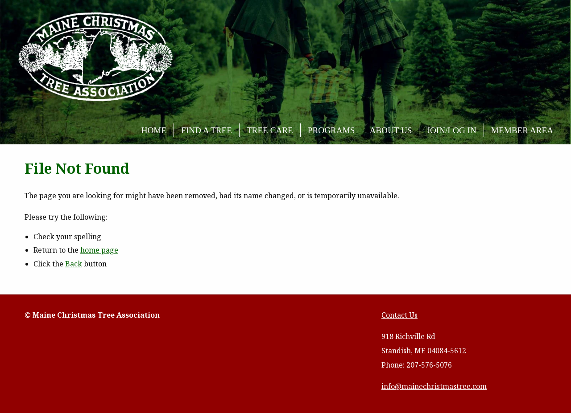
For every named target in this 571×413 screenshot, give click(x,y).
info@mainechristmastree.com (434, 386)
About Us (390, 130)
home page (99, 250)
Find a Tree (206, 130)
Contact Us (399, 315)
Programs (331, 130)
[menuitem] (154, 130)
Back (73, 264)
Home (154, 130)
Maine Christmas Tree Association (96, 57)
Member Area (522, 130)
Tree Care (270, 130)
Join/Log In (451, 130)
